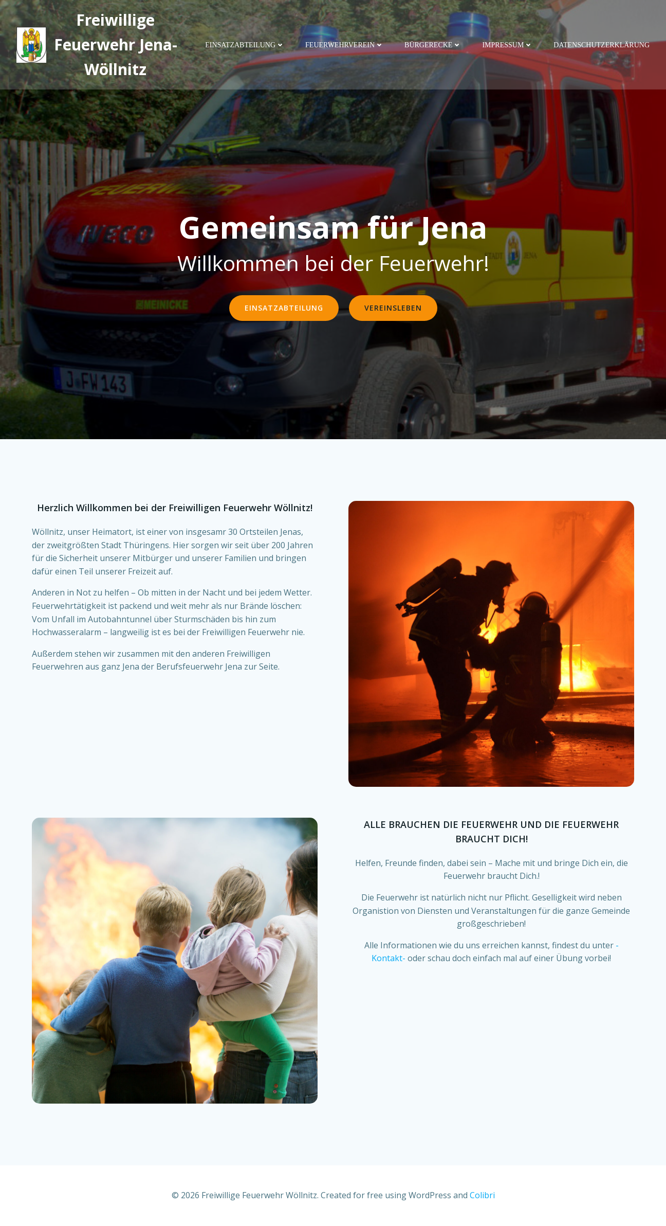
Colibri (482, 1195)
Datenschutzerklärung (601, 45)
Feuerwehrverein (344, 45)
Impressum (507, 45)
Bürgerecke (432, 45)
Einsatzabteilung (245, 45)
